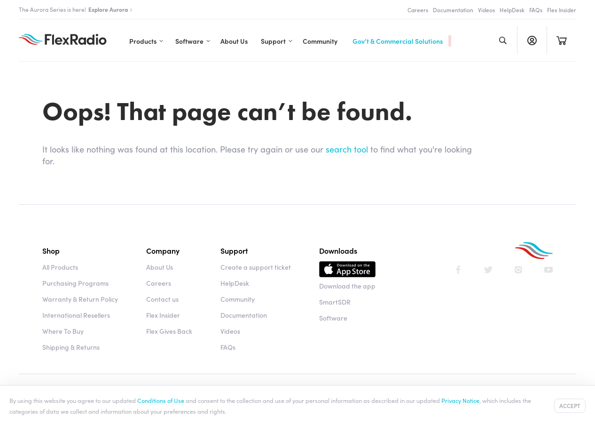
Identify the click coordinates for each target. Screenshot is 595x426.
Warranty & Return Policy (80, 299)
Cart (561, 40)
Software (189, 41)
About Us (234, 41)
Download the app (347, 285)
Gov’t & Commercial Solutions (397, 41)
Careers (417, 10)
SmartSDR (335, 301)
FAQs (535, 10)
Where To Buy (63, 331)
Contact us (162, 299)
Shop (51, 250)
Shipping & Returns (71, 347)
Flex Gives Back (169, 331)
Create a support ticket (255, 267)
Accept (569, 406)
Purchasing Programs (75, 283)
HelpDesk (512, 10)
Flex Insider (561, 10)
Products (143, 41)
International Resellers (76, 315)
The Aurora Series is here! (76, 9)
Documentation (453, 10)
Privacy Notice (460, 400)
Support (273, 41)
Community (320, 41)
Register (532, 40)
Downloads (338, 250)
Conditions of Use (160, 400)
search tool (347, 149)
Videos (486, 10)
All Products (60, 267)
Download (347, 270)
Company (163, 250)
